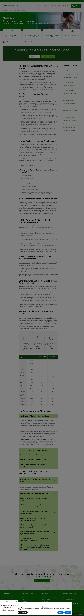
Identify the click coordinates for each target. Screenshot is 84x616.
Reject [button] (60, 612)
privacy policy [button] (45, 607)
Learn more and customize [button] (20, 612)
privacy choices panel (17, 609)
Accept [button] (67, 612)
